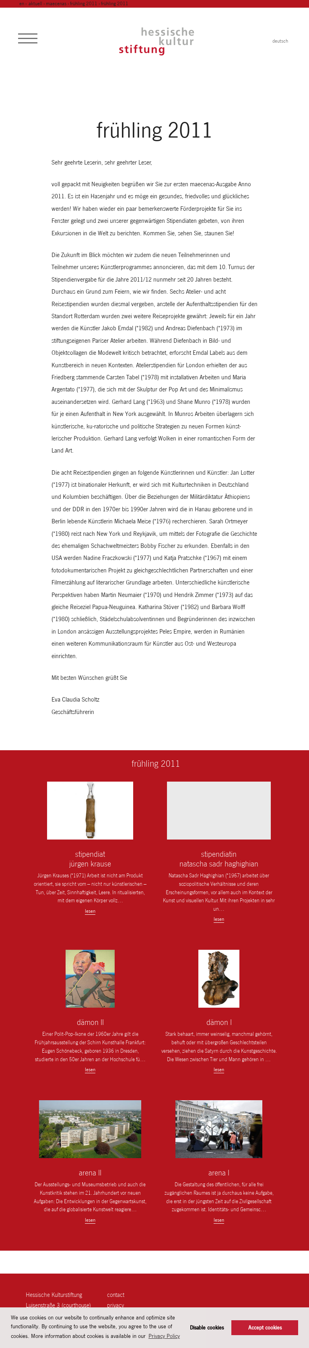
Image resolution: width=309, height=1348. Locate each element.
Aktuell (35, 3)
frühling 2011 (83, 3)
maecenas (56, 3)
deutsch (280, 41)
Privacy (115, 1305)
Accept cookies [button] (265, 1328)
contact (115, 1294)
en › (23, 3)
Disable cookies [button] (207, 1328)
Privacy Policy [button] (164, 1336)
